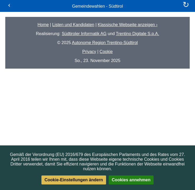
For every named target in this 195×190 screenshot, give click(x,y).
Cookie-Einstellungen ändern (74, 180)
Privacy (89, 51)
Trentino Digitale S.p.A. (137, 33)
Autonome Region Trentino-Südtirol (105, 42)
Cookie (106, 51)
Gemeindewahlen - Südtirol (97, 6)
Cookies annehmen (131, 180)
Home (43, 24)
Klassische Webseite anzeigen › (128, 24)
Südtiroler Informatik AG (84, 33)
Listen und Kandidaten (73, 24)
